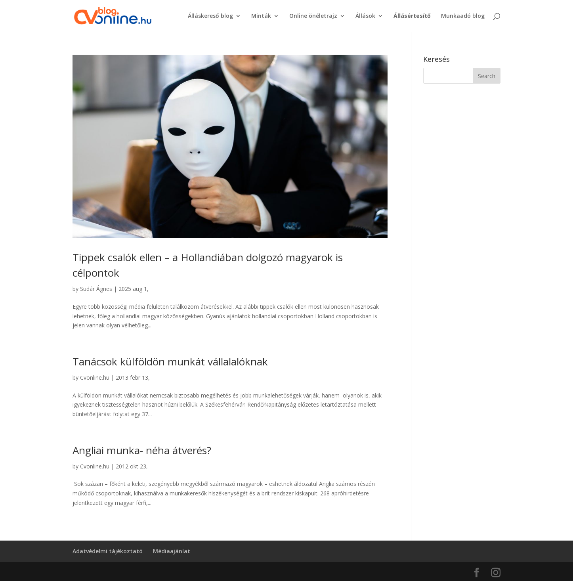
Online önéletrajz (313, 16)
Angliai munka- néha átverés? (142, 450)
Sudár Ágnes (96, 288)
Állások (365, 16)
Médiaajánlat (171, 551)
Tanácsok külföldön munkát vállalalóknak (170, 361)
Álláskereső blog (210, 16)
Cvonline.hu (94, 377)
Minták (261, 16)
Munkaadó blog (463, 16)
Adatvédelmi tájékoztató (108, 551)
